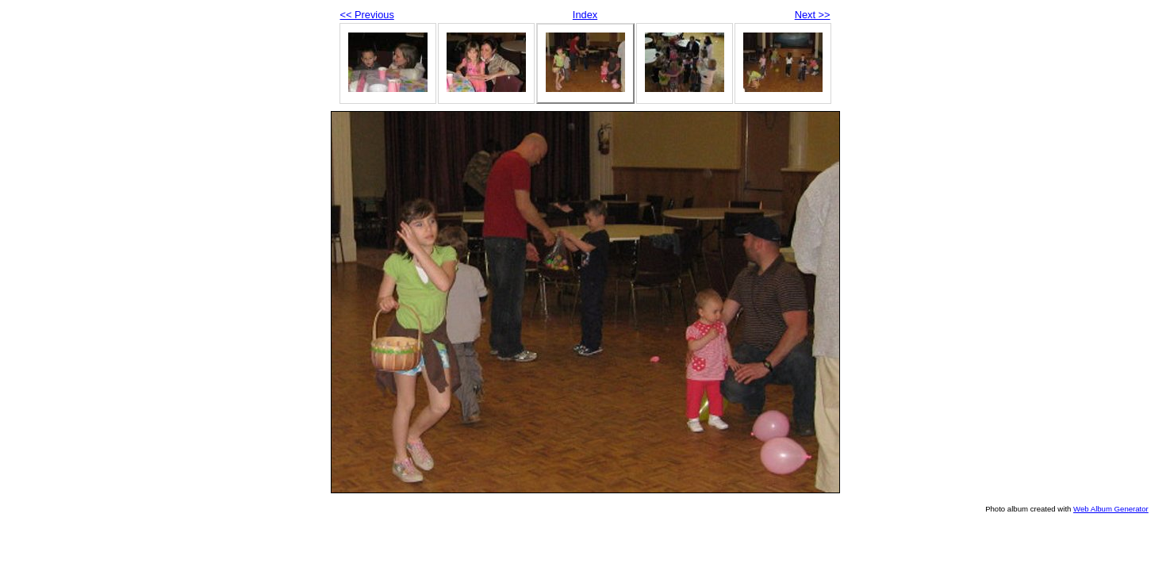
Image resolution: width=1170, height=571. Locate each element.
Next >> (813, 15)
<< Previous (367, 15)
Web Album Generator (1111, 508)
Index (585, 15)
